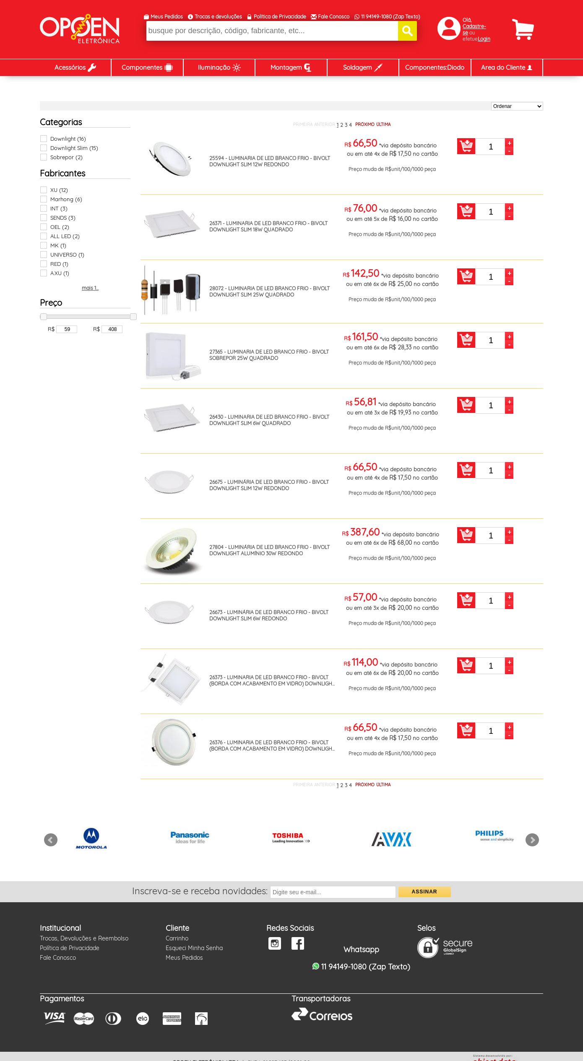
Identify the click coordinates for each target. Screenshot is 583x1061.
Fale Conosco (333, 16)
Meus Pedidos (167, 16)
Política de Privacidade (280, 16)
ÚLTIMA (383, 124)
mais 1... (90, 288)
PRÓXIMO (365, 124)
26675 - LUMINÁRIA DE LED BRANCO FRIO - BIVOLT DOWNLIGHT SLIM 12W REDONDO (269, 485)
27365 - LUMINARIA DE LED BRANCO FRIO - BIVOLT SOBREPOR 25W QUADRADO (269, 355)
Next (532, 840)
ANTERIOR (324, 124)
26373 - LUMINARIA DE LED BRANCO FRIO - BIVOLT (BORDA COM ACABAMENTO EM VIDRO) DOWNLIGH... (272, 680)
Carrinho (177, 938)
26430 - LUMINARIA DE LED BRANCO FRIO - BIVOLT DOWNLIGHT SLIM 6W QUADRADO (269, 420)
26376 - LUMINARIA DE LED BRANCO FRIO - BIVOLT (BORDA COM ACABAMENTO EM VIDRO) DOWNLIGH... (272, 745)
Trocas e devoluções (218, 16)
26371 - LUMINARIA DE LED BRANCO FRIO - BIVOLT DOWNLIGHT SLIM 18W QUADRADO (268, 226)
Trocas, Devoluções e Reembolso (84, 938)
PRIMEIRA (302, 124)
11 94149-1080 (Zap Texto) (390, 16)
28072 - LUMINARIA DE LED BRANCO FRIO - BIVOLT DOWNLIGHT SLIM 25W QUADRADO (269, 291)
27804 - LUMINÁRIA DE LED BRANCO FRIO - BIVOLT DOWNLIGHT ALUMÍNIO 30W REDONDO (269, 550)
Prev (50, 840)
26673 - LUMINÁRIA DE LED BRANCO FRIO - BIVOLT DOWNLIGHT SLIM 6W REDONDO (268, 615)
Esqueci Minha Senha (194, 948)
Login (484, 39)
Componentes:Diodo (434, 67)
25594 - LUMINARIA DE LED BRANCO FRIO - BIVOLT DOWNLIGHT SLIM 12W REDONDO (269, 161)
